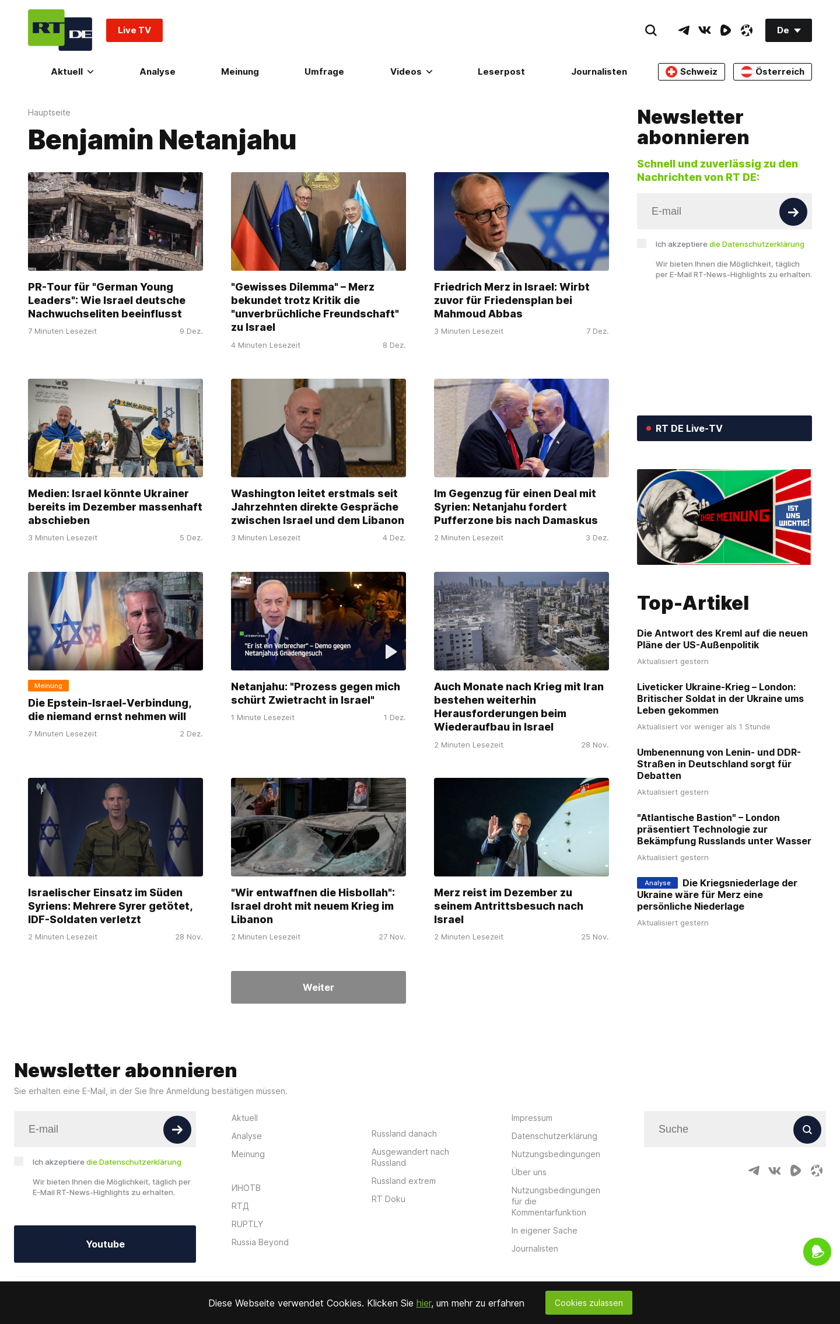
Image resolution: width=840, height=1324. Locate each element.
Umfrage (324, 71)
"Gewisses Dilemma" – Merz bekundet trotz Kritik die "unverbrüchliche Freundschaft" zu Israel (315, 307)
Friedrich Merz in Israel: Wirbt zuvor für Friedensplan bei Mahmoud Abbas (512, 300)
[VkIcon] (704, 30)
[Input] (724, 211)
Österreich (772, 72)
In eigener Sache (545, 1230)
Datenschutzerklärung (554, 1136)
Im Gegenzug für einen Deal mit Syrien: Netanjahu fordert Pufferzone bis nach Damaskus (516, 507)
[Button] (793, 212)
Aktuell (72, 71)
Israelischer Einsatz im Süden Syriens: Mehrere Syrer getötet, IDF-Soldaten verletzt (110, 906)
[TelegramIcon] (683, 30)
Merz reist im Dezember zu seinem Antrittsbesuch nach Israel (508, 906)
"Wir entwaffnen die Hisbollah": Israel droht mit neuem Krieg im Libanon (313, 906)
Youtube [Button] (105, 1244)
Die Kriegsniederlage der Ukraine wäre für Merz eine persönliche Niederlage (717, 894)
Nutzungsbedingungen (556, 1154)
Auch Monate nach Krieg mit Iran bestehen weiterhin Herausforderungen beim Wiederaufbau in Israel (519, 706)
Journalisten (599, 71)
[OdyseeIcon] (746, 30)
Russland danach (404, 1133)
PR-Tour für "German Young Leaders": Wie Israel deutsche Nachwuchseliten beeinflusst (107, 300)
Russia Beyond (260, 1242)
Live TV (134, 30)
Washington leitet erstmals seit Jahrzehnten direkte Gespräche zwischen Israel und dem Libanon (317, 507)
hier (423, 1303)
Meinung (240, 71)
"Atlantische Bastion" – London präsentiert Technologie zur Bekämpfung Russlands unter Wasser (724, 829)
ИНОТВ (246, 1188)
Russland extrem (404, 1181)
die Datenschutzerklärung (756, 244)
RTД (240, 1206)
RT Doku (388, 1199)
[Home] (60, 30)
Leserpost (501, 71)
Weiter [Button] (318, 987)
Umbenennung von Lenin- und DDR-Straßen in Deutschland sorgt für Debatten (719, 763)
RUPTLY (247, 1224)
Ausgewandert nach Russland (410, 1157)
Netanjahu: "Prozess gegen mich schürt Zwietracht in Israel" (315, 692)
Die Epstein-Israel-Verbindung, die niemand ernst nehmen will (109, 709)
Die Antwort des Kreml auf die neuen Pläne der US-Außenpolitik (722, 639)
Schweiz (692, 72)
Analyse (157, 71)
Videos (411, 71)
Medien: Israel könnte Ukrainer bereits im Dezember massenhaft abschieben (115, 507)
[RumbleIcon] (725, 30)
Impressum (532, 1118)
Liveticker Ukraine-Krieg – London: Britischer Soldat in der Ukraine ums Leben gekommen (720, 698)
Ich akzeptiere (730, 244)
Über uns (529, 1172)
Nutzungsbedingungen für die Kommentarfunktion (556, 1201)
